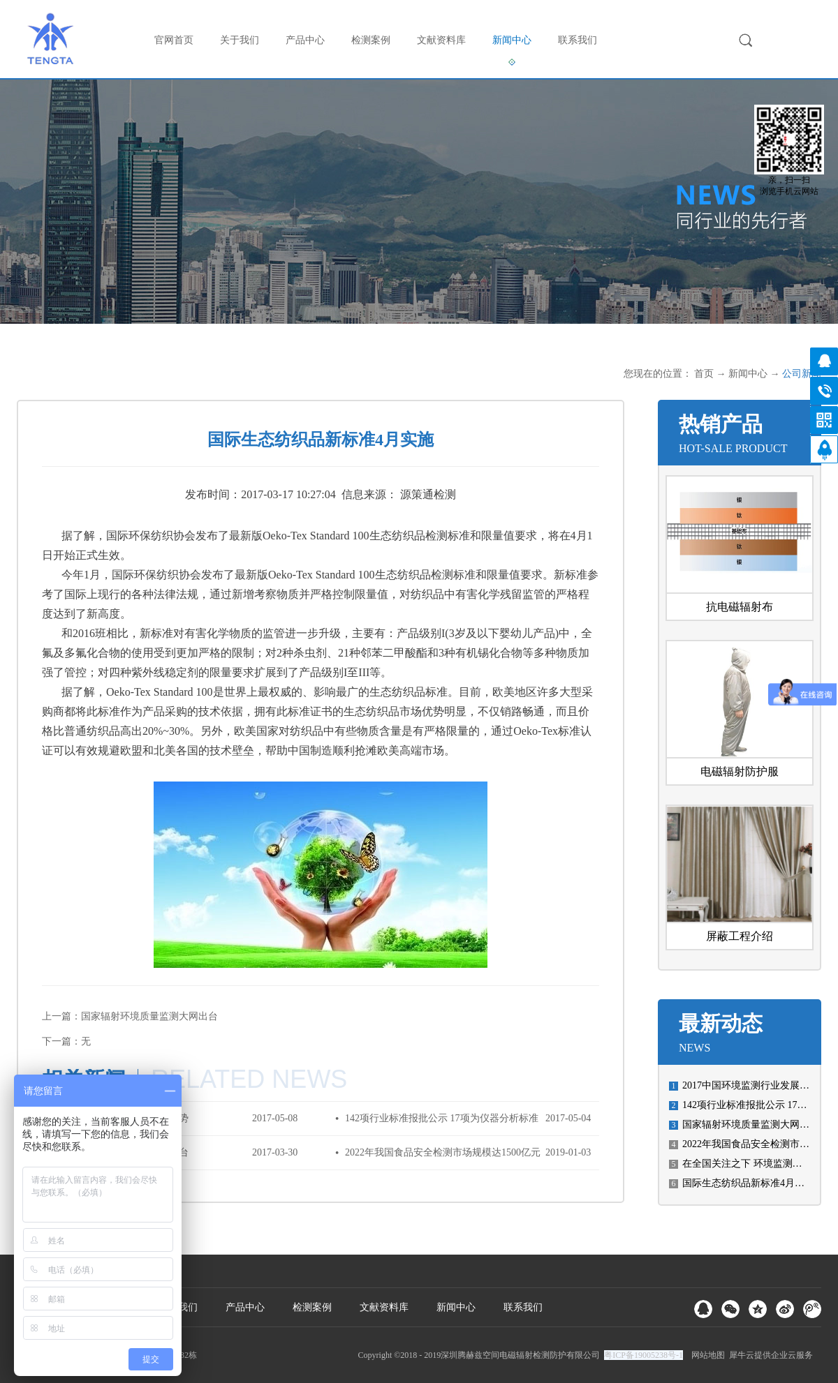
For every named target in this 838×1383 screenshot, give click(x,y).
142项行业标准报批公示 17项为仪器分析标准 (441, 1118)
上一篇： (130, 1016)
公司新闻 (801, 373)
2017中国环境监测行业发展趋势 (750, 1085)
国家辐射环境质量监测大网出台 (750, 1124)
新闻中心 (747, 373)
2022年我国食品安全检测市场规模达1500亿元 (443, 1152)
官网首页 (173, 40)
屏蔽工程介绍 (739, 936)
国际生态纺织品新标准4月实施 (748, 1183)
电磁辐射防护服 (739, 771)
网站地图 (706, 1355)
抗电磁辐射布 (739, 607)
